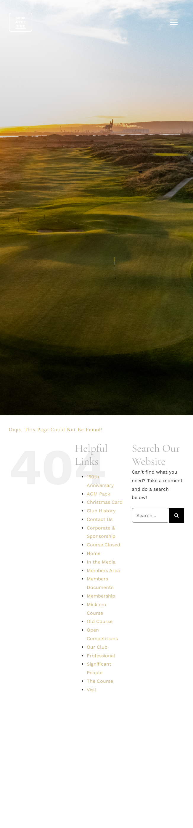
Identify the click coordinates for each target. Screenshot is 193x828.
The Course (100, 681)
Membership (101, 596)
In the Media (101, 562)
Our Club (97, 647)
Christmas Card (105, 502)
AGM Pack (98, 494)
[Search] (176, 515)
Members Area (103, 570)
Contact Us (99, 519)
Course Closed (103, 545)
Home (93, 553)
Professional (101, 655)
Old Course (99, 621)
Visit (91, 690)
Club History (101, 511)
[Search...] (150, 515)
